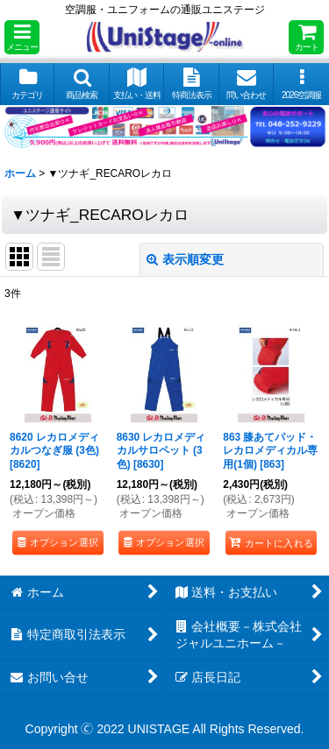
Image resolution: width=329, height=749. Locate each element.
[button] (21, 37)
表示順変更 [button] (185, 259)
